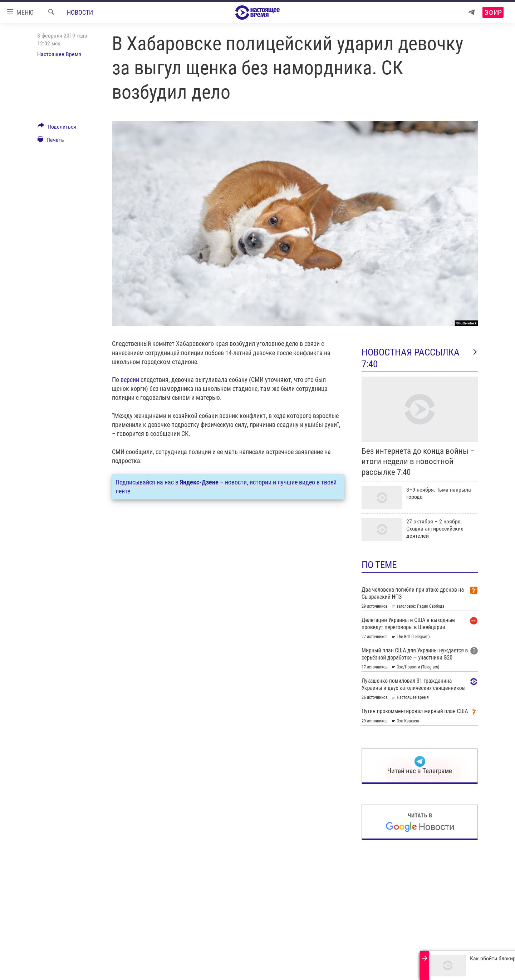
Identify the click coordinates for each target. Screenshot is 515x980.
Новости (80, 12)
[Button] (57, 128)
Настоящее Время (59, 54)
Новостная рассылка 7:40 (420, 358)
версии (130, 379)
